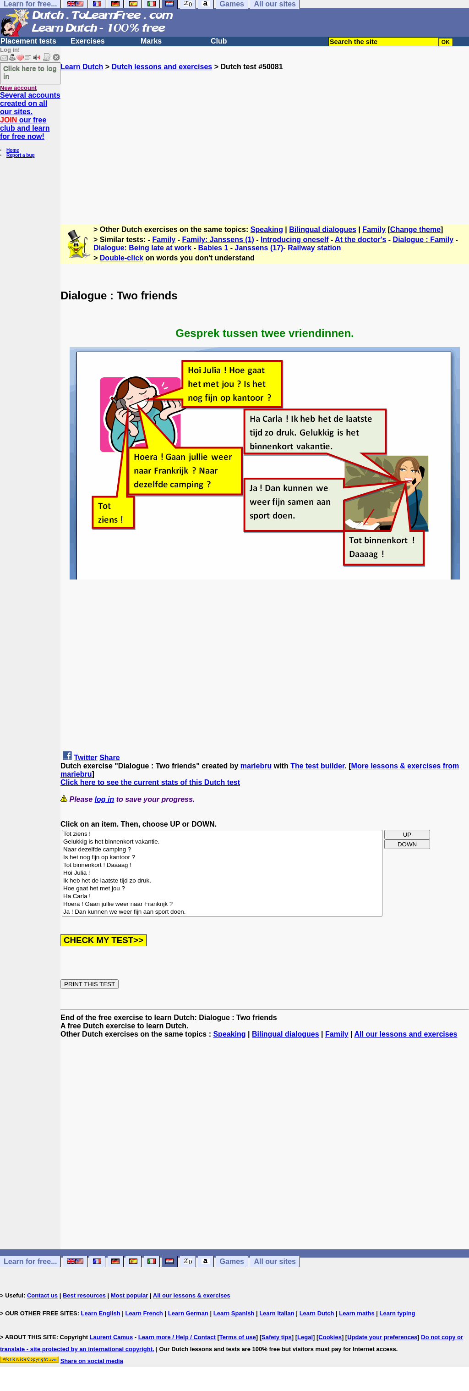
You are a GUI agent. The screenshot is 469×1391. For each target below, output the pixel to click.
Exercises (88, 41)
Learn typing (397, 1313)
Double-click (121, 258)
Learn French (144, 1313)
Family (374, 229)
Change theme (415, 229)
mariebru (256, 766)
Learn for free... (30, 1261)
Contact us (42, 1295)
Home (12, 150)
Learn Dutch (81, 67)
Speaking (267, 229)
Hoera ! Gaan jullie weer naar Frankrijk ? (222, 904)
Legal (305, 1337)
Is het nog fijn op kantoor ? (222, 857)
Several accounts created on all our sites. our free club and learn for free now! (30, 115)
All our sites (275, 1261)
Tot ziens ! (222, 834)
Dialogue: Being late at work (142, 248)
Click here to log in (30, 72)
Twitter (85, 758)
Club (219, 41)
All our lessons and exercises (405, 1034)
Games (232, 1261)
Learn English (100, 1313)
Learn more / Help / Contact (177, 1337)
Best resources (84, 1295)
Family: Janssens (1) (218, 239)
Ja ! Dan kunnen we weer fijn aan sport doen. (222, 912)
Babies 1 (213, 248)
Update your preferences (382, 1337)
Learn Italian (276, 1313)
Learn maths (356, 1313)
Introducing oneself (294, 239)
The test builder (317, 766)
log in (105, 799)
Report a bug (20, 155)
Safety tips (277, 1337)
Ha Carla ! (222, 896)
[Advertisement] (264, 135)
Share (109, 758)
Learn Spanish (234, 1313)
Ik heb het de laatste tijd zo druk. (222, 881)
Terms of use (237, 1337)
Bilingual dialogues (322, 229)
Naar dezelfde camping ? (222, 850)
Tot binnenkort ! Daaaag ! (222, 865)
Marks (151, 41)
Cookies (330, 1337)
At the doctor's (360, 239)
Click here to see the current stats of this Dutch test (150, 782)
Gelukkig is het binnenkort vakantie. (222, 842)
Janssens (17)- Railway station (288, 248)
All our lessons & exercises (191, 1295)
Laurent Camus (111, 1337)
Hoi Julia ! (222, 873)
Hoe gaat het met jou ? (222, 889)
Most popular (129, 1295)
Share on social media (91, 1361)
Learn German (188, 1313)
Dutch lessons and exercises (162, 67)
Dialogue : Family (423, 239)
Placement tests (28, 41)
